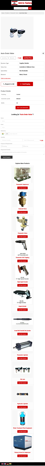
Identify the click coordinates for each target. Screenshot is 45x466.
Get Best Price (28, 58)
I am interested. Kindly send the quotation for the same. (22, 153)
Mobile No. (3, 131)
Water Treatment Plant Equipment (22, 428)
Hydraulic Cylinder (22, 403)
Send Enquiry (25, 84)
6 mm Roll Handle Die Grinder (22, 330)
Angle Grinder (22, 306)
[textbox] (12, 58)
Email (2, 124)
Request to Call (8, 84)
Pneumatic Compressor (22, 184)
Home (3, 13)
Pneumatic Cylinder (22, 355)
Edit (19, 58)
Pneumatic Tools (14, 13)
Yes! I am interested (22, 107)
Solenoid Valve (22, 209)
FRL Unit (22, 379)
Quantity (3, 137)
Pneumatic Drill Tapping (22, 257)
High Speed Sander (22, 282)
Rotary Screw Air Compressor (22, 452)
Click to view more (5, 78)
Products (7, 13)
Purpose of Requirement (6, 143)
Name (2, 118)
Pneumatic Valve (22, 233)
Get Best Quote (22, 188)
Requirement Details (5, 149)
